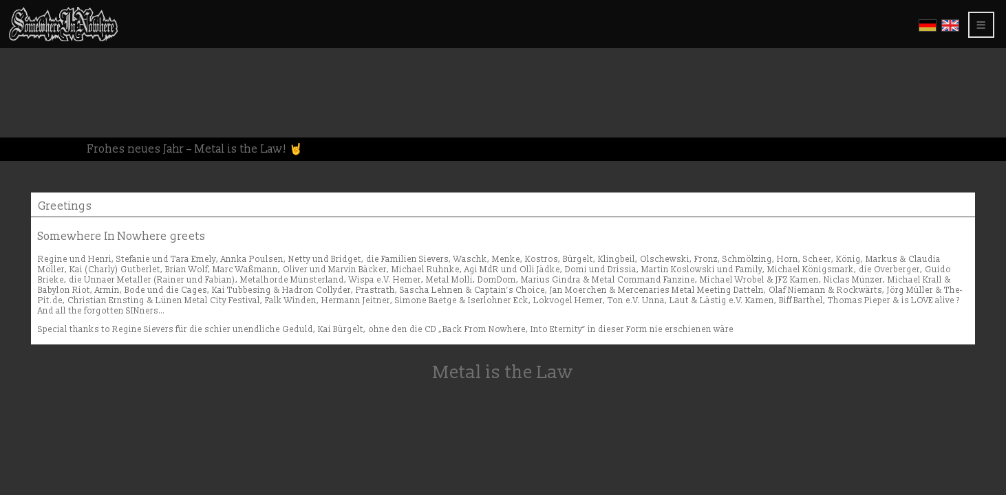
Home (29, 29)
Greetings (40, 99)
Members (37, 146)
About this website (62, 123)
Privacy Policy (56, 134)
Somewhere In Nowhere (78, 41)
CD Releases (44, 52)
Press (28, 111)
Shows (31, 88)
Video (28, 76)
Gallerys (38, 64)
